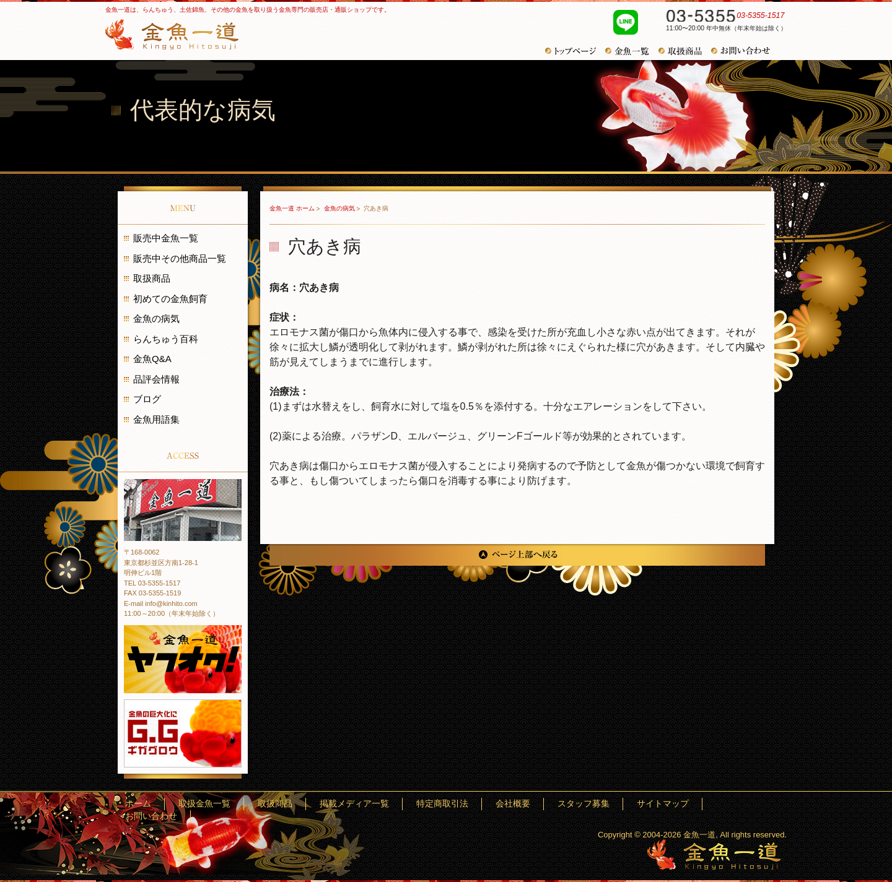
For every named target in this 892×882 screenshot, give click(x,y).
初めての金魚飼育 (170, 298)
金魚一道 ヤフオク (183, 659)
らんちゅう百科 (165, 339)
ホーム (287, 803)
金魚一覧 (631, 51)
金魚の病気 (340, 208)
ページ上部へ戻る (517, 555)
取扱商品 (685, 51)
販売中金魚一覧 (165, 238)
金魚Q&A (152, 358)
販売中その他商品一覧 (179, 258)
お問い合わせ (745, 50)
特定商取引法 (520, 803)
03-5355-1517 (720, 17)
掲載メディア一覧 (451, 803)
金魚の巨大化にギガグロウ (183, 733)
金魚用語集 (156, 419)
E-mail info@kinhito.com (161, 603)
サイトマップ (688, 803)
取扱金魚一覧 (336, 803)
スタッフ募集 (627, 803)
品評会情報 (156, 379)
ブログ (147, 399)
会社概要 (574, 803)
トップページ (575, 51)
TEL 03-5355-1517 (152, 583)
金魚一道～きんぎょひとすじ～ (713, 854)
